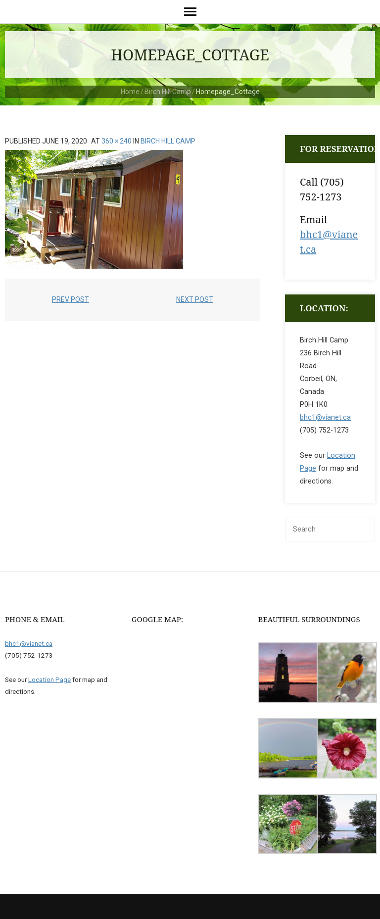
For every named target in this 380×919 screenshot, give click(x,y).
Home (130, 92)
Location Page (49, 679)
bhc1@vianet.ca (325, 417)
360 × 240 (116, 141)
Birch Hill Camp (167, 92)
